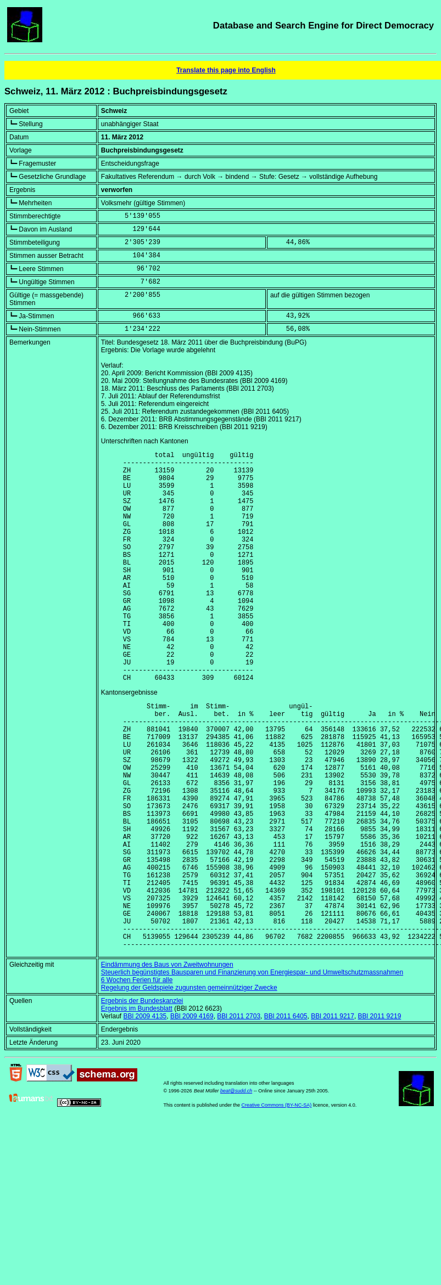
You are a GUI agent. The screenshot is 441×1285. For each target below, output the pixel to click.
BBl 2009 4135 (145, 1118)
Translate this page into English (226, 70)
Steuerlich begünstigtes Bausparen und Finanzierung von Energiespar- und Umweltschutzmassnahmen (252, 1074)
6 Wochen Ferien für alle (137, 1082)
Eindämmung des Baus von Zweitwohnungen (167, 1066)
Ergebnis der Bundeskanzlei (142, 1103)
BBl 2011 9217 (332, 1118)
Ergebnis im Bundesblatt (136, 1110)
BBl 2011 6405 (286, 1118)
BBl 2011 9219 (379, 1118)
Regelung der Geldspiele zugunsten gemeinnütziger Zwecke (189, 1090)
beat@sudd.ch (236, 1193)
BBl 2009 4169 (192, 1118)
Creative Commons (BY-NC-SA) (277, 1207)
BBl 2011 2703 (238, 1118)
